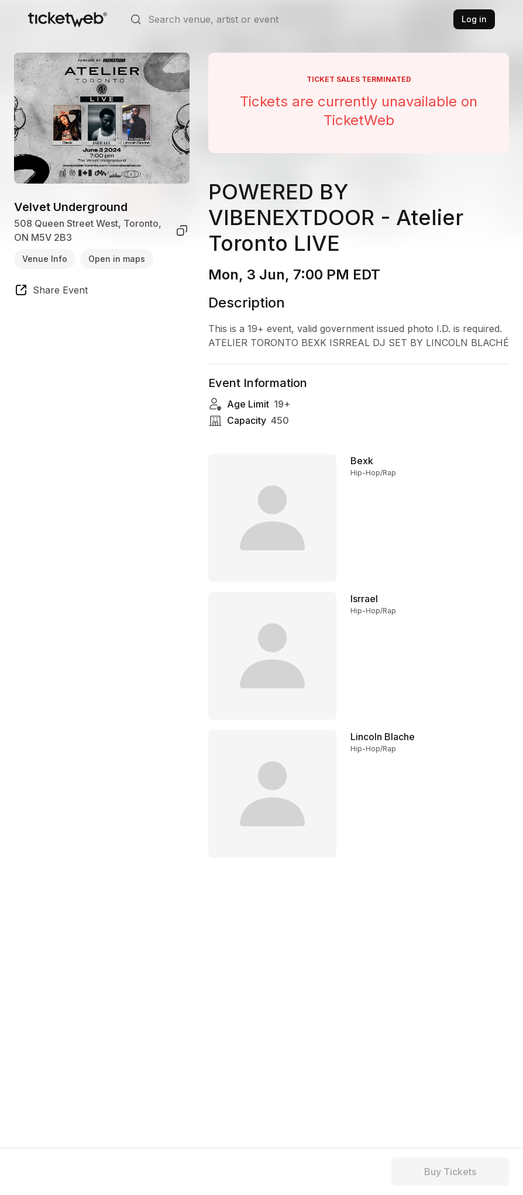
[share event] (51, 292)
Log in (474, 19)
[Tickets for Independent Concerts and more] (67, 19)
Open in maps (116, 259)
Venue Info (44, 259)
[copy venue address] (182, 230)
